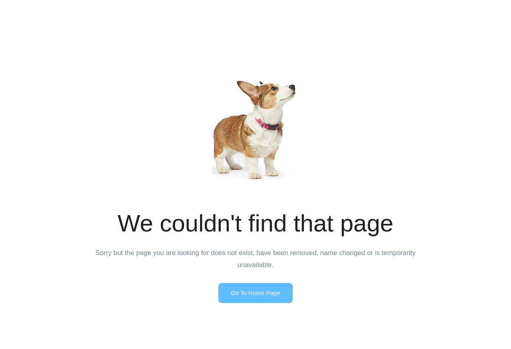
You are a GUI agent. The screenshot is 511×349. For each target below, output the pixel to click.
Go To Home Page (255, 292)
